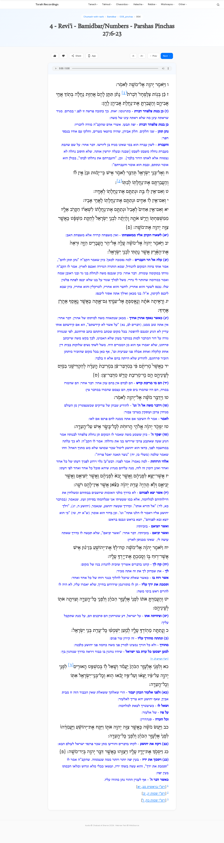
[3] (70, 665)
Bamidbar (111, 16)
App (92, 55)
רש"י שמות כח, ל (153, 800)
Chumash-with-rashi (94, 16)
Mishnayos (167, 4)
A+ (141, 56)
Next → (167, 55)
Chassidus (122, 4)
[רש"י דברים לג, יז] (159, 659)
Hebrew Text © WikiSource (127, 825)
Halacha (138, 4)
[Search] (218, 4)
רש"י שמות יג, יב (154, 794)
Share (76, 55)
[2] (119, 181)
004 (138, 16)
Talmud (107, 4)
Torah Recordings (46, 4)
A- (133, 56)
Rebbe (152, 4)
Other (183, 4)
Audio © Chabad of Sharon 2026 (99, 825)
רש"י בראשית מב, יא (151, 787)
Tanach (93, 4)
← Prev (153, 55)
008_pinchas (126, 16)
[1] (124, 93)
